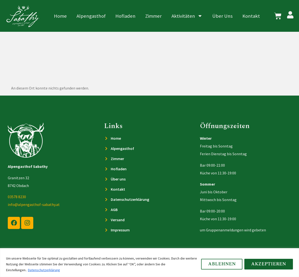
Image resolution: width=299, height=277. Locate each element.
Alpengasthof (91, 16)
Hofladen (125, 16)
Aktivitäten (187, 16)
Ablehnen (221, 264)
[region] (149, 262)
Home (60, 16)
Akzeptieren (268, 264)
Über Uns (222, 16)
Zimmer (153, 16)
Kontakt (251, 16)
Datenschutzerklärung (44, 270)
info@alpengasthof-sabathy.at (34, 204)
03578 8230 (17, 196)
